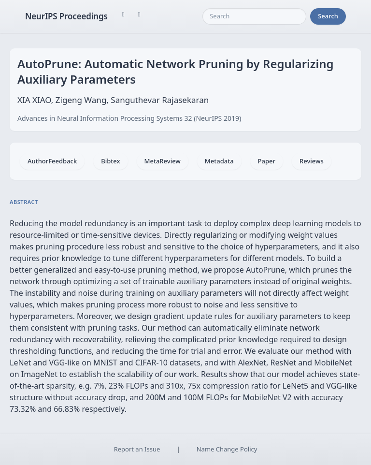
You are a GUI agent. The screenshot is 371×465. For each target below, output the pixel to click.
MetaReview (162, 161)
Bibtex (110, 161)
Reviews (312, 161)
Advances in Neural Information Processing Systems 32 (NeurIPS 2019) (129, 118)
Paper (266, 161)
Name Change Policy (227, 449)
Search (328, 16)
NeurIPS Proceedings (66, 16)
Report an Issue (137, 449)
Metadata (219, 161)
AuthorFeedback (52, 161)
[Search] (254, 16)
